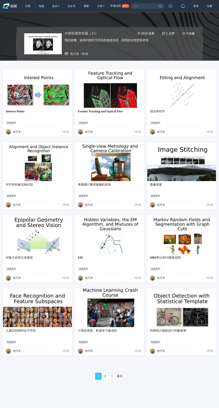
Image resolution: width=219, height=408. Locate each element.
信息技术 (11, 123)
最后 (120, 376)
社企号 (71, 5)
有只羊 (74, 53)
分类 (100, 5)
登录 (196, 5)
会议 (55, 5)
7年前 (65, 131)
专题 (41, 5)
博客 (86, 5)
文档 (27, 5)
